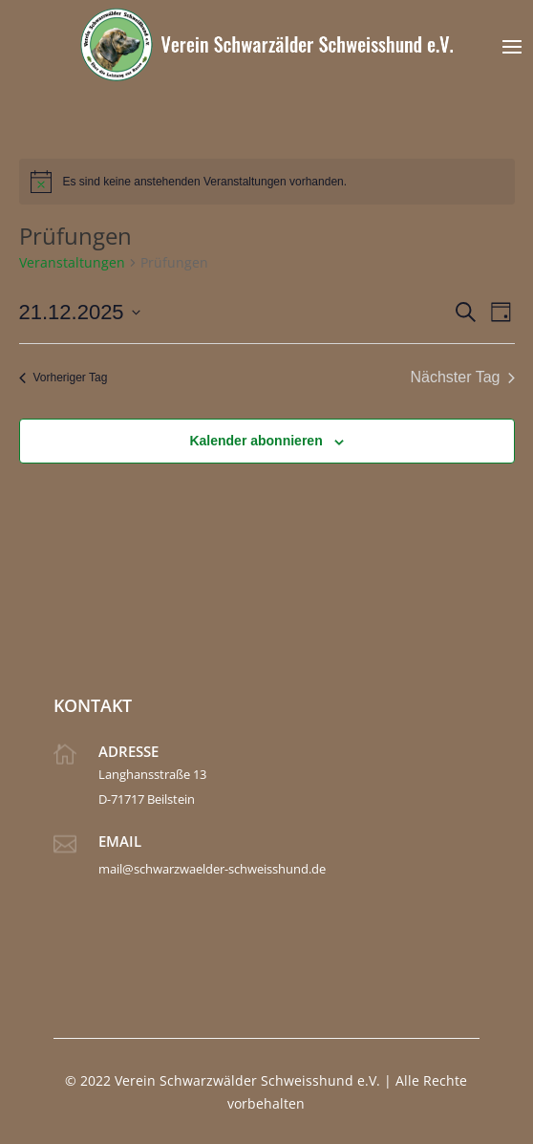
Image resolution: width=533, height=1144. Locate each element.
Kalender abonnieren (255, 440)
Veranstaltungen (72, 262)
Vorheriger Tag (63, 377)
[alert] (267, 182)
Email (119, 841)
